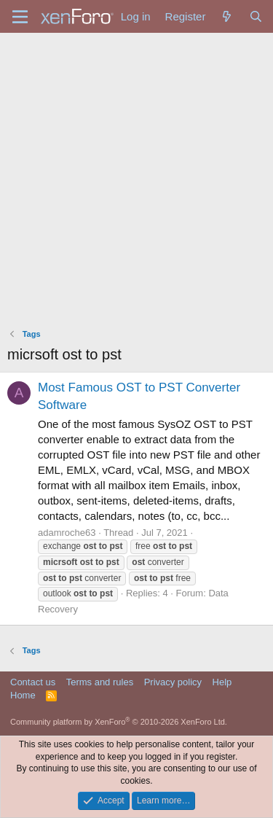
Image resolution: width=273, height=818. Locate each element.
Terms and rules (99, 682)
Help (222, 682)
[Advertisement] (136, 176)
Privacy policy (173, 682)
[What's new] (227, 16)
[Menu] (20, 16)
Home (23, 695)
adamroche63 (67, 532)
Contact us (32, 682)
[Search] (256, 16)
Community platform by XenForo (118, 721)
